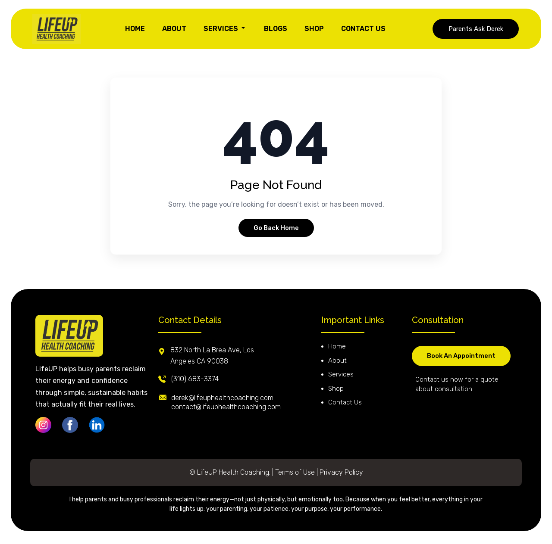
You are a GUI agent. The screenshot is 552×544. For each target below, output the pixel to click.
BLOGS (275, 29)
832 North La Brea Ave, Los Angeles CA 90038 (212, 355)
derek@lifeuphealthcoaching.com (222, 398)
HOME (135, 29)
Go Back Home (276, 228)
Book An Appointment (461, 356)
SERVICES (225, 29)
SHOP (314, 29)
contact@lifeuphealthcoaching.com (226, 407)
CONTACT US (363, 29)
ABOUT (174, 29)
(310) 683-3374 (195, 379)
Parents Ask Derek (475, 29)
